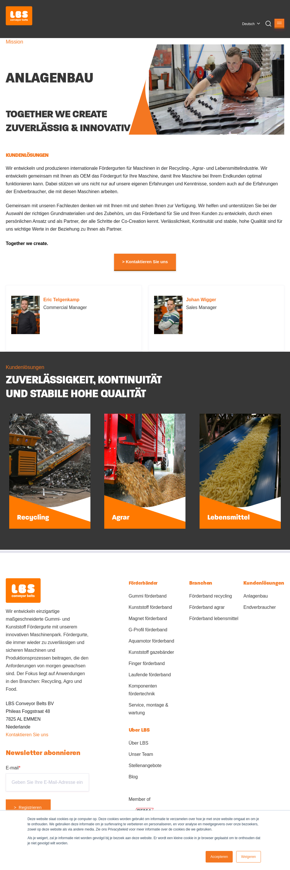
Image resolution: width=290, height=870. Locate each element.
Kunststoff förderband (150, 607)
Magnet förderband (148, 618)
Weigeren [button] (248, 857)
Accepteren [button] (219, 857)
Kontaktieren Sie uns (27, 734)
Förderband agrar (207, 607)
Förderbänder (143, 583)
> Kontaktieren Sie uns (145, 261)
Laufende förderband (150, 674)
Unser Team (141, 754)
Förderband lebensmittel (213, 618)
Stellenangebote (145, 765)
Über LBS (139, 743)
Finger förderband (147, 663)
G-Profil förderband (148, 629)
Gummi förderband (148, 596)
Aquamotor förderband (151, 641)
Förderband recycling (210, 596)
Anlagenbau (255, 596)
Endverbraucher (259, 607)
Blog (133, 776)
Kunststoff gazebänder (151, 652)
